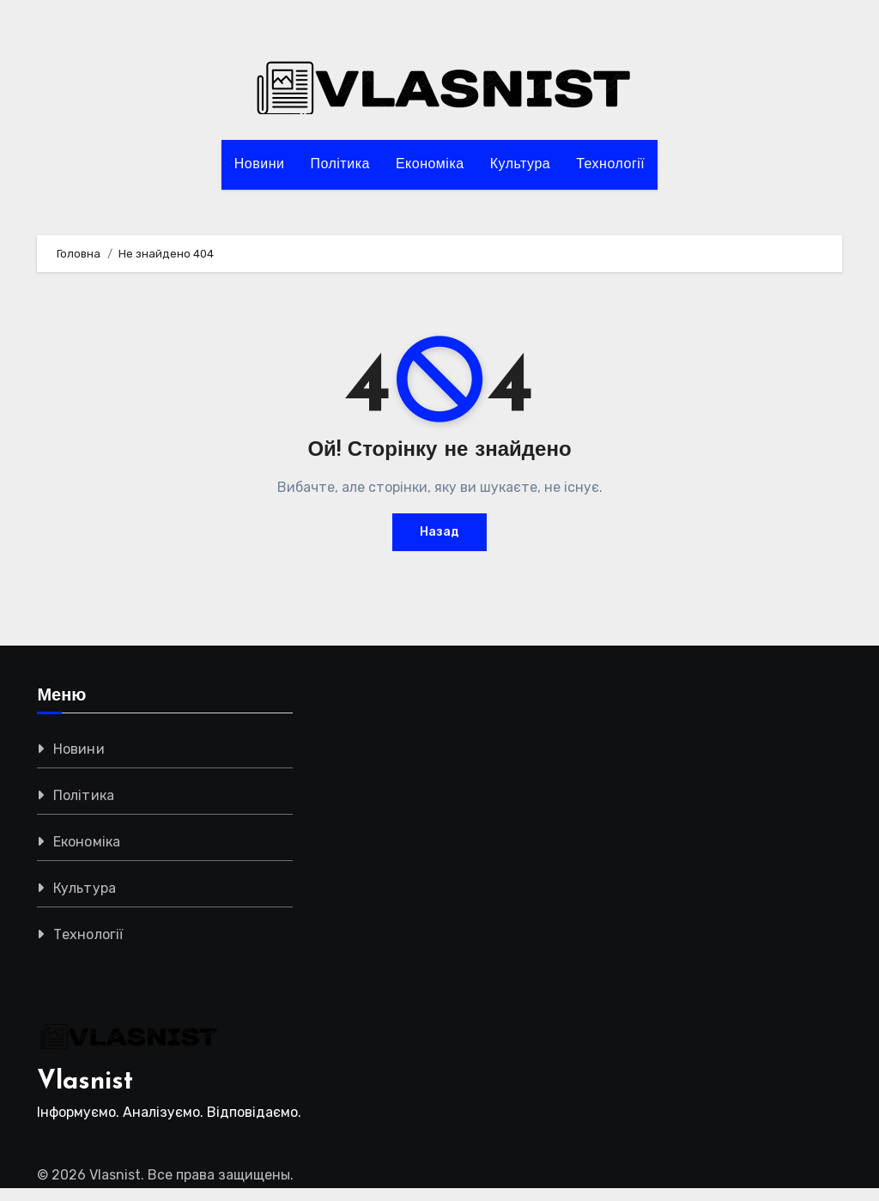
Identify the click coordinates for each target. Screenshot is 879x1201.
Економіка (430, 165)
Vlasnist (85, 1082)
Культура (520, 165)
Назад (439, 532)
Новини (259, 165)
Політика (339, 165)
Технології (610, 165)
